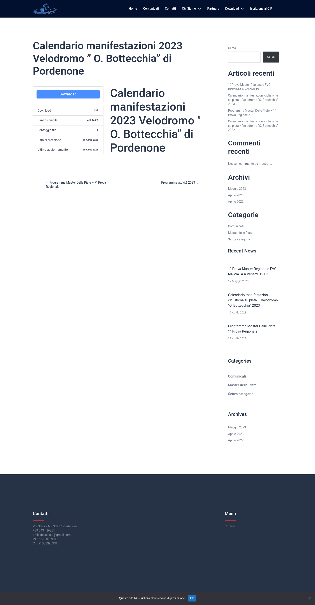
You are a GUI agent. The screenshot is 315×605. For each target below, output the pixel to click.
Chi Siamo (189, 8)
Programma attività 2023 (178, 182)
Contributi (231, 526)
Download (232, 8)
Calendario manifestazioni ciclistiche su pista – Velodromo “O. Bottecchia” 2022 (253, 126)
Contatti (170, 8)
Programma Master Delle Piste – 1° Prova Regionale (253, 328)
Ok (192, 598)
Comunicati (151, 8)
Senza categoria (239, 239)
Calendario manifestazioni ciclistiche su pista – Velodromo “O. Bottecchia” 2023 (253, 100)
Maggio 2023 (237, 188)
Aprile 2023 (236, 195)
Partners (213, 8)
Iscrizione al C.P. (261, 8)
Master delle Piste (240, 232)
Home (133, 8)
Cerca (232, 48)
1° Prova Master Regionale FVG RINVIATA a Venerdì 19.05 (252, 271)
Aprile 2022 (236, 201)
